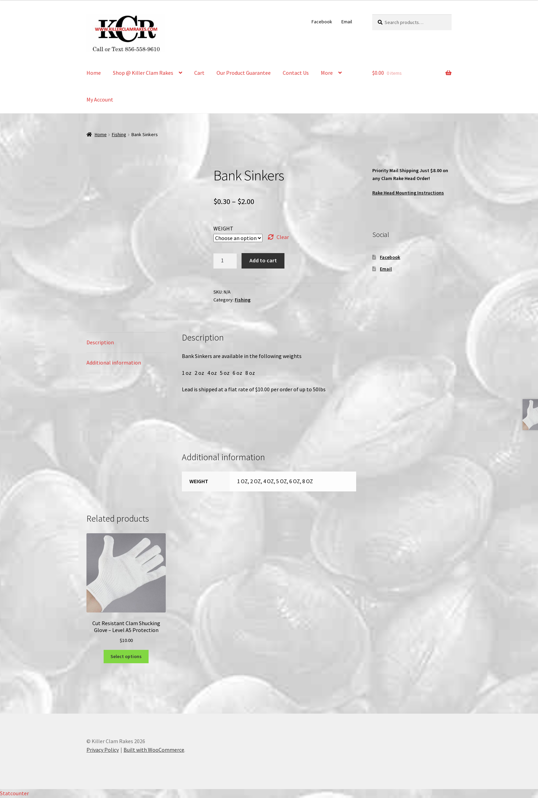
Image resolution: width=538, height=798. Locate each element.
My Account (99, 99)
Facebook (322, 22)
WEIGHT (223, 228)
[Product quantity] (225, 261)
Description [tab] (100, 342)
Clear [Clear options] (283, 237)
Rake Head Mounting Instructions (408, 193)
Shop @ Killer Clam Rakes (143, 72)
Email (346, 22)
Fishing (119, 134)
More (327, 72)
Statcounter (14, 793)
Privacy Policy (102, 749)
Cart (199, 72)
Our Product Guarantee (244, 72)
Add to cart (263, 260)
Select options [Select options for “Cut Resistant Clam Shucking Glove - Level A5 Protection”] (126, 656)
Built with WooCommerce (154, 749)
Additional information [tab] (113, 362)
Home (93, 72)
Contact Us (296, 72)
